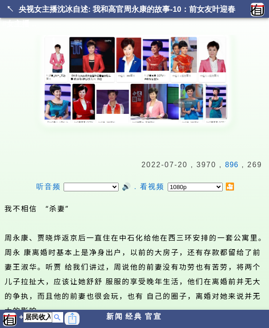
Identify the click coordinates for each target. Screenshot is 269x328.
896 (232, 165)
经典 (134, 316)
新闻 (115, 316)
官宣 (153, 316)
